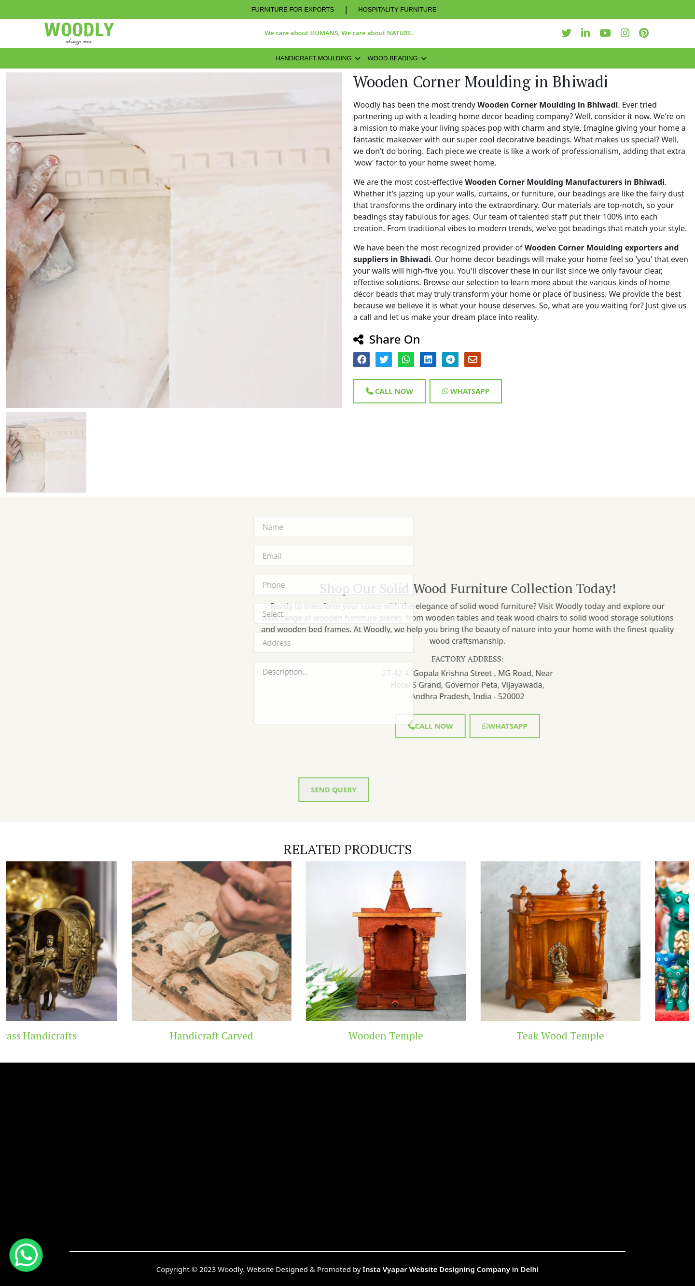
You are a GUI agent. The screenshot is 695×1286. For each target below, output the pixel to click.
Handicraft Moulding (313, 58)
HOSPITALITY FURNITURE (397, 9)
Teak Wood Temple (609, 1035)
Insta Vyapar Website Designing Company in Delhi (450, 1269)
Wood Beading (393, 58)
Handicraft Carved (260, 1035)
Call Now (389, 391)
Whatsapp (465, 391)
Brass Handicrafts (85, 1035)
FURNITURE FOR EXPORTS (292, 9)
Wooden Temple (434, 1035)
